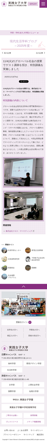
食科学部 (12, 363)
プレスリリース (12, 422)
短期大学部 (34, 391)
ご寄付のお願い (12, 415)
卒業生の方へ (34, 330)
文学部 (12, 385)
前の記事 (7, 53)
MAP (20, 355)
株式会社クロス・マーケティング (19, 231)
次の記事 (39, 53)
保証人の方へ (12, 336)
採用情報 (33, 415)
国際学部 (12, 391)
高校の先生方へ (34, 336)
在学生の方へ (12, 330)
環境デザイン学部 (33, 363)
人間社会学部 (33, 385)
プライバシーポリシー (12, 435)
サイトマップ (29, 435)
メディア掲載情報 (34, 422)
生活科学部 (12, 370)
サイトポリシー (37, 430)
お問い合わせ (9, 430)
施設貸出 (40, 435)
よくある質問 (22, 430)
